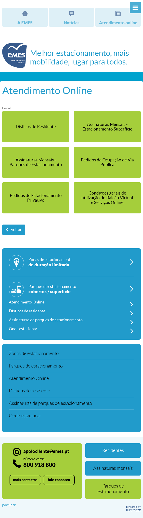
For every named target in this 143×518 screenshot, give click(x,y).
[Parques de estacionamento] (71, 289)
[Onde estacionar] (71, 328)
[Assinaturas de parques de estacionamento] (71, 319)
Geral (6, 108)
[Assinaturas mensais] (113, 468)
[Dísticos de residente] (71, 310)
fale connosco (59, 480)
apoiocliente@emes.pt (46, 451)
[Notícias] (71, 17)
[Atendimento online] (118, 17)
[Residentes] (113, 450)
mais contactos (25, 480)
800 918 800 (39, 462)
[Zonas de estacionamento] (71, 265)
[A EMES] (25, 17)
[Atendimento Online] (71, 301)
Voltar (16, 229)
